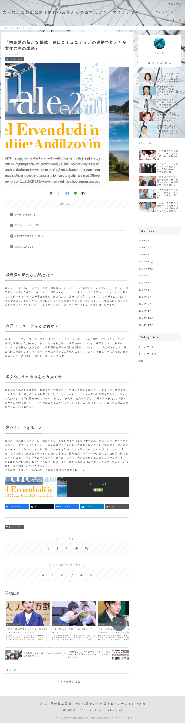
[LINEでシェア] (75, 193)
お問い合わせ (115, 708)
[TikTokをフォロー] (72, 576)
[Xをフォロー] (53, 576)
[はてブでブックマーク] (67, 193)
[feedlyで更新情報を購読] (81, 576)
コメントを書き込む (67, 680)
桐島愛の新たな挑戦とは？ (27, 215)
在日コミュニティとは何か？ (28, 225)
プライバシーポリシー (91, 708)
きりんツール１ (14, 528)
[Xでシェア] (51, 193)
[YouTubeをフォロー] (62, 576)
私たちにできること (24, 247)
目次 (62, 204)
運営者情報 (69, 708)
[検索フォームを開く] (180, 20)
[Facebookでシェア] (59, 193)
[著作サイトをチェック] (43, 576)
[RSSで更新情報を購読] (91, 576)
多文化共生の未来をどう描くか (29, 236)
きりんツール (26, 471)
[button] (83, 193)
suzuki (159, 53)
